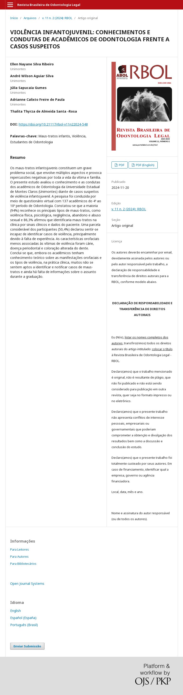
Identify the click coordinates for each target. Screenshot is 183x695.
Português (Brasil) (24, 625)
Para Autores (19, 556)
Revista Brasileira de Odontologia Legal (48, 5)
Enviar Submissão (27, 646)
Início (14, 18)
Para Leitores (19, 549)
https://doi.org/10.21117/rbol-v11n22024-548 (53, 124)
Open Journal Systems (27, 583)
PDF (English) (144, 165)
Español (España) (23, 617)
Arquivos (30, 18)
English (15, 610)
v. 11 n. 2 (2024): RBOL (57, 18)
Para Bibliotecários (23, 563)
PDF (121, 165)
